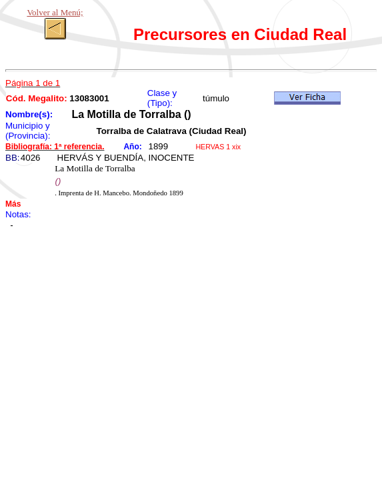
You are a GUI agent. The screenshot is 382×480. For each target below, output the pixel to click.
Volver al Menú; (55, 12)
